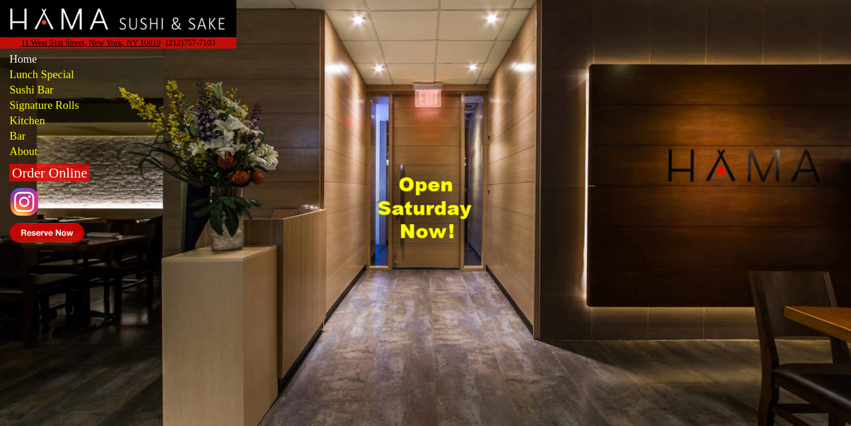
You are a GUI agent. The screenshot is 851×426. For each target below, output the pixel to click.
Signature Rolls (44, 105)
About (23, 151)
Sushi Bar (31, 89)
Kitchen (27, 120)
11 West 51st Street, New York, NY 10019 (91, 42)
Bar (17, 136)
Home (23, 59)
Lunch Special (41, 74)
